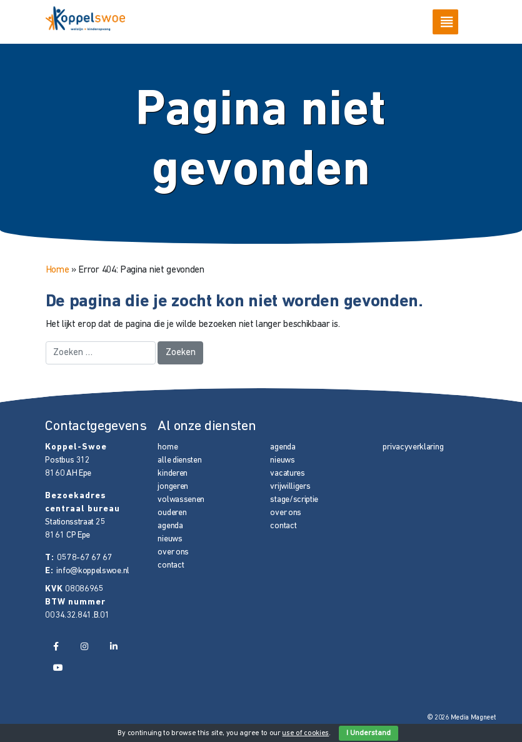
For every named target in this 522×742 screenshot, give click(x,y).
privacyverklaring (413, 447)
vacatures (287, 473)
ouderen (172, 513)
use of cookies (305, 733)
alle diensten (179, 460)
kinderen (173, 473)
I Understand (368, 733)
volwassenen (181, 499)
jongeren (173, 486)
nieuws (170, 539)
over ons (173, 552)
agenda (170, 526)
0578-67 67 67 (84, 558)
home (168, 447)
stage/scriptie (294, 499)
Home (57, 270)
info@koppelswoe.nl (92, 571)
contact (171, 565)
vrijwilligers (290, 486)
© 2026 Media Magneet (461, 717)
